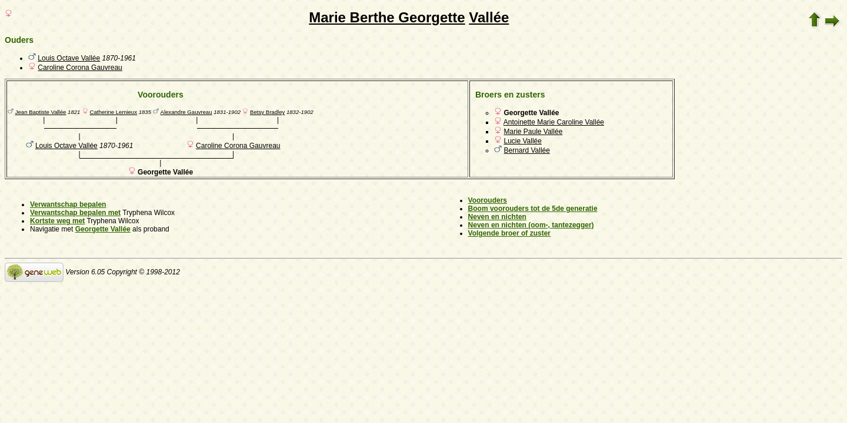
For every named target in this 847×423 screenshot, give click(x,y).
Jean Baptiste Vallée (40, 112)
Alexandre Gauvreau (186, 112)
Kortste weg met (57, 221)
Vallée (489, 17)
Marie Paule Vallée (532, 131)
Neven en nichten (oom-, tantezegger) (531, 225)
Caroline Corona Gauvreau (80, 67)
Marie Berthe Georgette (387, 17)
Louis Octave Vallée (69, 58)
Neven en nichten (497, 217)
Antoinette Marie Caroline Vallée (553, 122)
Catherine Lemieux (113, 112)
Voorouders (487, 200)
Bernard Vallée (526, 150)
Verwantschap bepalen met (75, 213)
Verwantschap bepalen (68, 204)
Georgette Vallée (103, 229)
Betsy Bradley (267, 112)
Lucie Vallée (522, 141)
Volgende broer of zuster (509, 233)
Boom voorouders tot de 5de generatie (533, 208)
